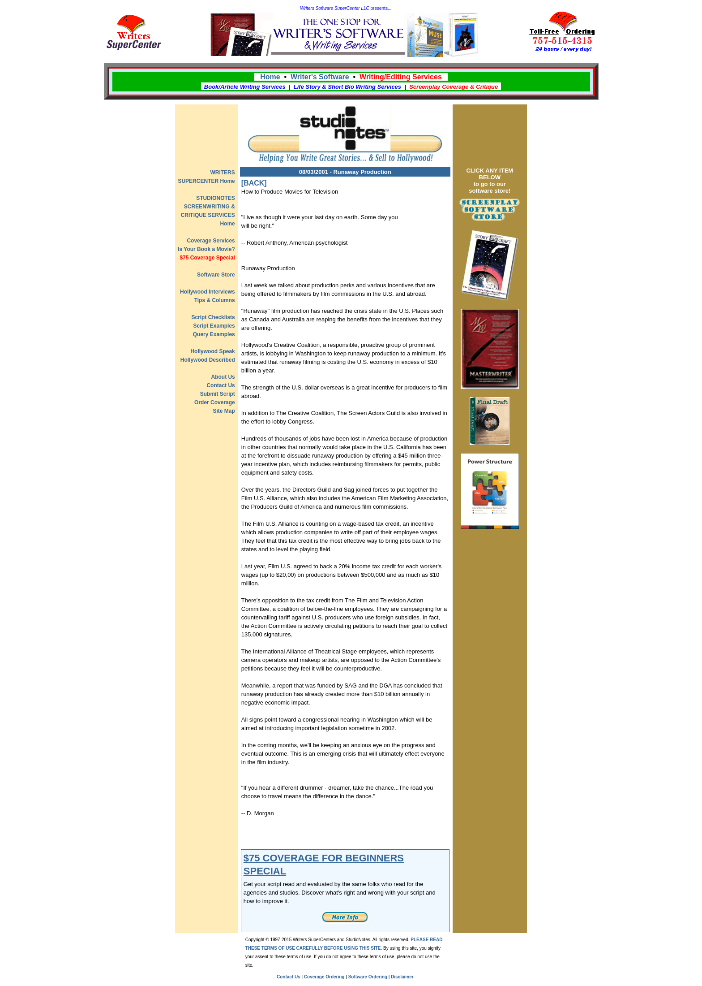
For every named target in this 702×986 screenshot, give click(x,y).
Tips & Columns (214, 300)
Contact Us (220, 385)
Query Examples (214, 334)
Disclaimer (402, 976)
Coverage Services (211, 241)
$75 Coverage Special (207, 258)
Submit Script (217, 394)
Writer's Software (320, 77)
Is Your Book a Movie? (206, 249)
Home (270, 77)
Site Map (224, 411)
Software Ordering (367, 976)
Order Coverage (214, 402)
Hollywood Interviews (207, 292)
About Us (223, 377)
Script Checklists (213, 317)
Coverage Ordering (324, 976)
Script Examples (214, 326)
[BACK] (254, 183)
